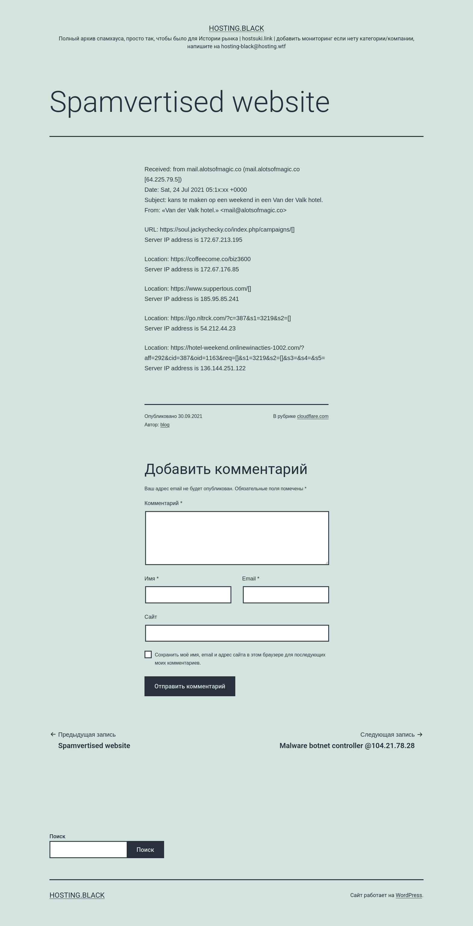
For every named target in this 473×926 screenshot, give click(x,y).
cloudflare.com (313, 416)
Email (250, 579)
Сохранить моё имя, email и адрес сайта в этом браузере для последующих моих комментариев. (240, 658)
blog (165, 424)
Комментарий (163, 503)
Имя (151, 579)
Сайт (150, 617)
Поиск (57, 836)
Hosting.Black (236, 28)
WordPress (409, 895)
